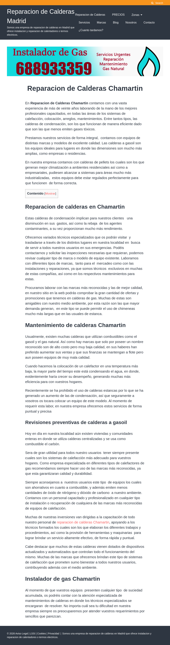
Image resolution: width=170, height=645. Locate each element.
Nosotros (131, 22)
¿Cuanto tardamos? (91, 30)
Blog (116, 22)
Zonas (135, 14)
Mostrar (50, 193)
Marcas (101, 22)
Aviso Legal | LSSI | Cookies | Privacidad (37, 633)
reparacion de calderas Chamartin (83, 522)
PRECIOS (118, 14)
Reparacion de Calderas (90, 14)
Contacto (149, 22)
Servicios (84, 22)
